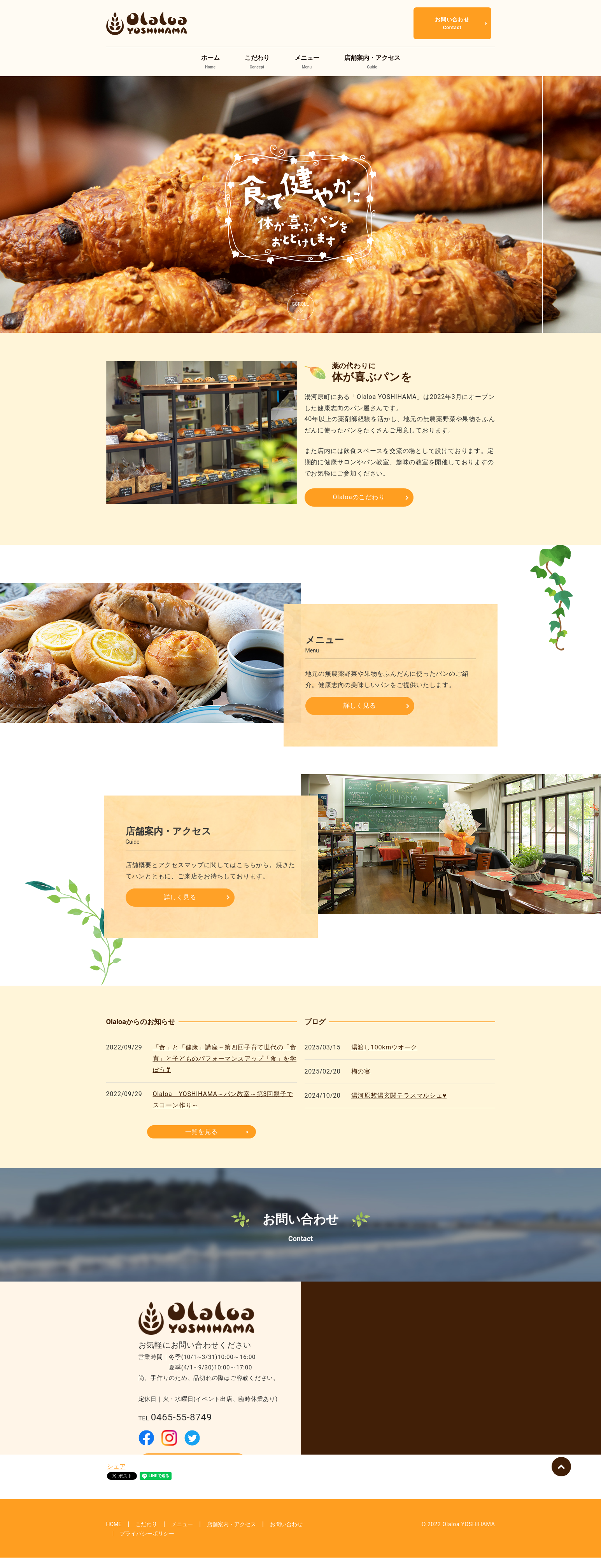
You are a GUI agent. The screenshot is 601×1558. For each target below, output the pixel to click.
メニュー (306, 62)
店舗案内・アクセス (372, 62)
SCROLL (300, 304)
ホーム (210, 62)
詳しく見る (359, 705)
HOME (114, 1524)
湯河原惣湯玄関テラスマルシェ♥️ (399, 1095)
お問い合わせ (452, 23)
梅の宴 (361, 1071)
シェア (116, 1466)
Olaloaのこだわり (359, 497)
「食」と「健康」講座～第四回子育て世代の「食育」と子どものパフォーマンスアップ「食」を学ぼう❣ (225, 1059)
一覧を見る (201, 1131)
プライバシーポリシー (147, 1533)
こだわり (257, 62)
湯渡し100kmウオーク (384, 1047)
